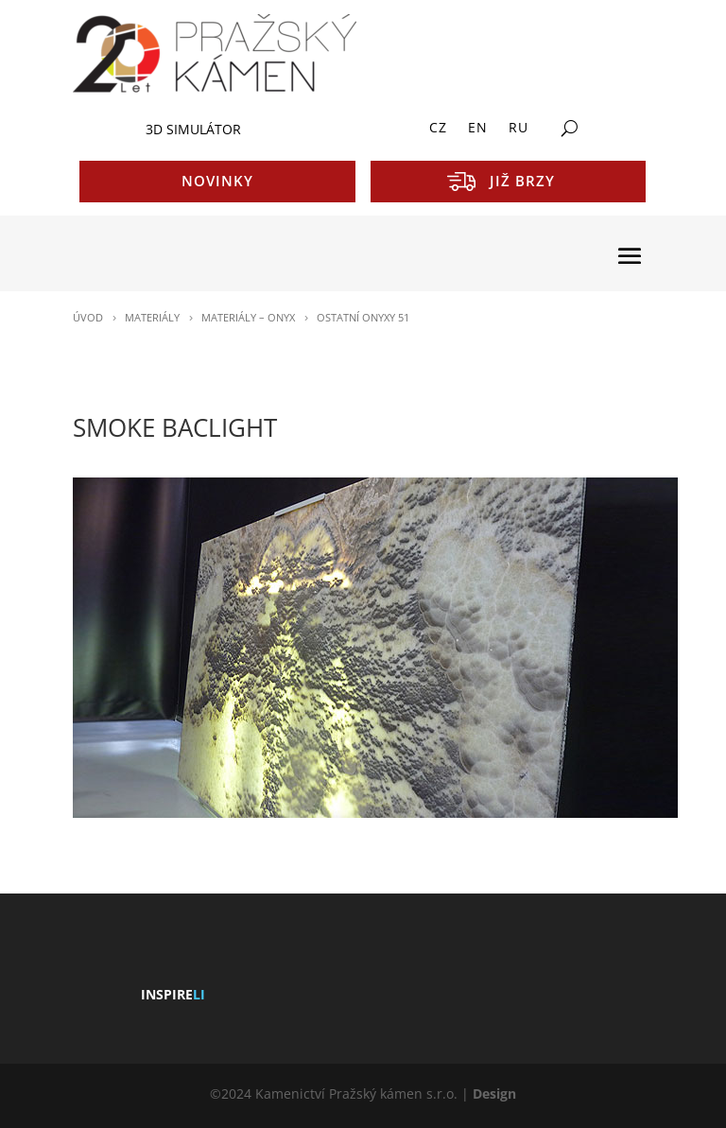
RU (518, 128)
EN (478, 128)
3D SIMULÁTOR (193, 129)
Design (494, 1093)
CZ (438, 128)
